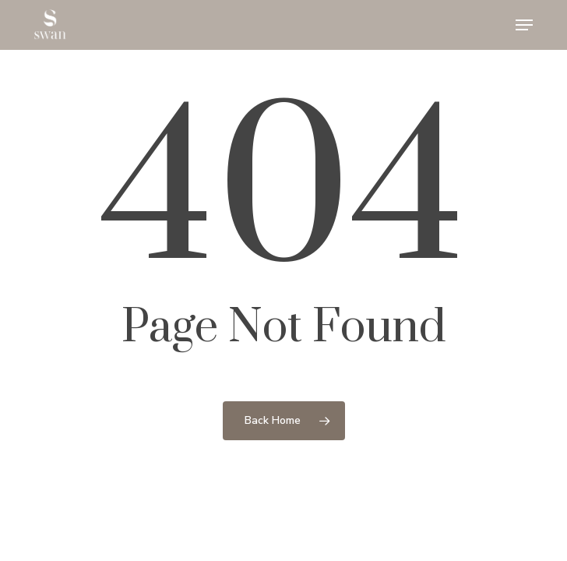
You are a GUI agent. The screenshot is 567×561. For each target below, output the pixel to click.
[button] (524, 25)
